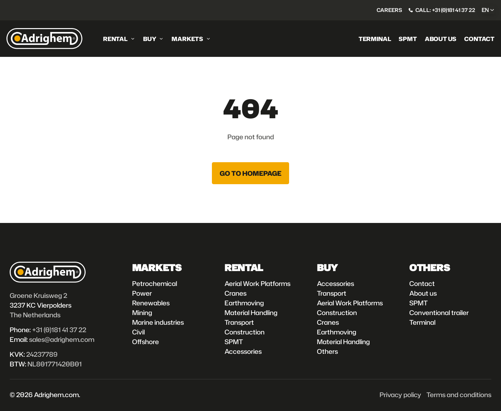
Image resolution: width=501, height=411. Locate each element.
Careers (389, 9)
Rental (115, 39)
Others (327, 351)
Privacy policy (400, 394)
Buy (149, 39)
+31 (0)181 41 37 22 (59, 329)
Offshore (145, 341)
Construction (244, 331)
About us (441, 39)
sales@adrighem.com (61, 339)
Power (142, 293)
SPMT (408, 39)
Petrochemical (154, 283)
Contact (479, 39)
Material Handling (250, 312)
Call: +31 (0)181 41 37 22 (445, 9)
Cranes (235, 293)
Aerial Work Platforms (257, 283)
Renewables (151, 302)
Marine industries (158, 322)
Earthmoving (244, 302)
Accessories (243, 351)
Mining (142, 312)
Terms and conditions (458, 394)
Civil (138, 331)
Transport (239, 322)
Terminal (375, 39)
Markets (187, 39)
